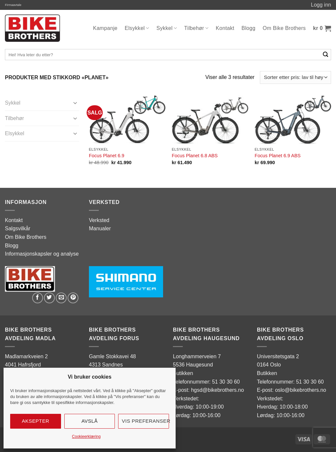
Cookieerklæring (86, 436)
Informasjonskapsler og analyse (42, 254)
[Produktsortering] (295, 77)
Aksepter (36, 421)
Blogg (249, 28)
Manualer (100, 228)
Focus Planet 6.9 (106, 155)
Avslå (89, 421)
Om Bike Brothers (284, 28)
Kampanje (105, 28)
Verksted (99, 220)
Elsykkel (137, 28)
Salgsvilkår (17, 228)
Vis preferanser (145, 421)
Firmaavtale (13, 5)
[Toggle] (75, 103)
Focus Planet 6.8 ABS (195, 155)
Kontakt (225, 28)
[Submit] (325, 54)
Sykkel (167, 28)
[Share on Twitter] (49, 297)
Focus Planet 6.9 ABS (278, 155)
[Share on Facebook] (37, 297)
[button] (322, 28)
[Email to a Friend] (61, 297)
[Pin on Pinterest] (73, 297)
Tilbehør (196, 28)
